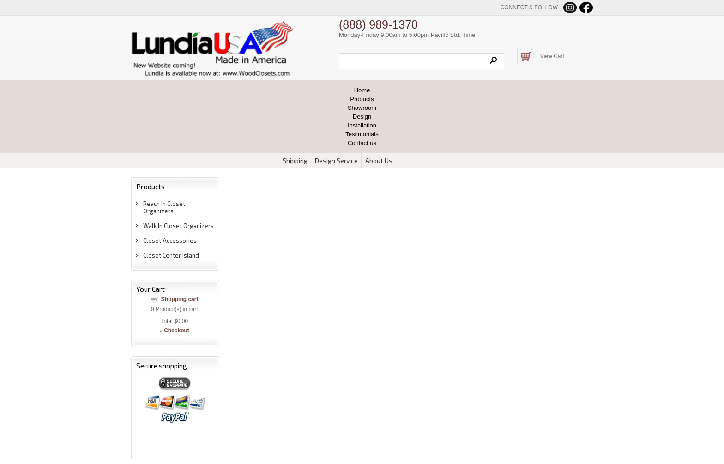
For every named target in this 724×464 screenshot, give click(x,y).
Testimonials (362, 134)
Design (362, 116)
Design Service (336, 160)
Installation (362, 125)
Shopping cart (180, 299)
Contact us (362, 142)
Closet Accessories (170, 240)
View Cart (552, 56)
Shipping (295, 160)
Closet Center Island (171, 255)
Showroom (362, 107)
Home (362, 90)
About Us (378, 160)
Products (362, 99)
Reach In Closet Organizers (164, 207)
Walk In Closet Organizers (178, 225)
